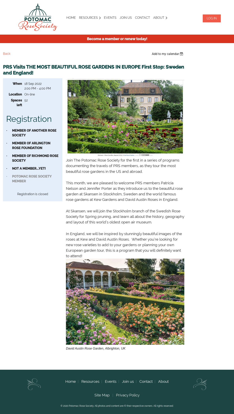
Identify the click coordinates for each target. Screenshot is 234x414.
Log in (212, 18)
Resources (90, 381)
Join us (128, 381)
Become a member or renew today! (117, 39)
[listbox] (168, 53)
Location (15, 94)
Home (70, 381)
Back (6, 54)
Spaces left (16, 102)
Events (110, 381)
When (17, 84)
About (163, 381)
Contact (146, 381)
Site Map (102, 395)
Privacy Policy (128, 395)
